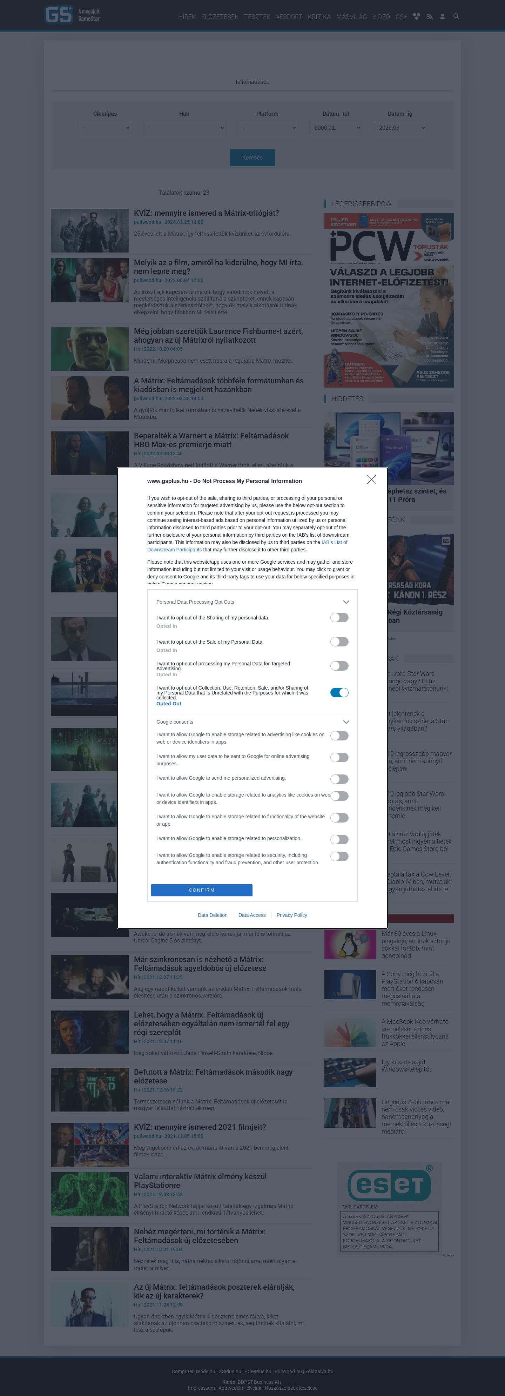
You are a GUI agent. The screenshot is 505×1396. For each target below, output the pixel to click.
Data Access (252, 915)
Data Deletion (213, 915)
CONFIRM (202, 890)
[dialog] (252, 698)
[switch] (339, 617)
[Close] (374, 481)
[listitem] (252, 602)
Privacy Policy (292, 915)
